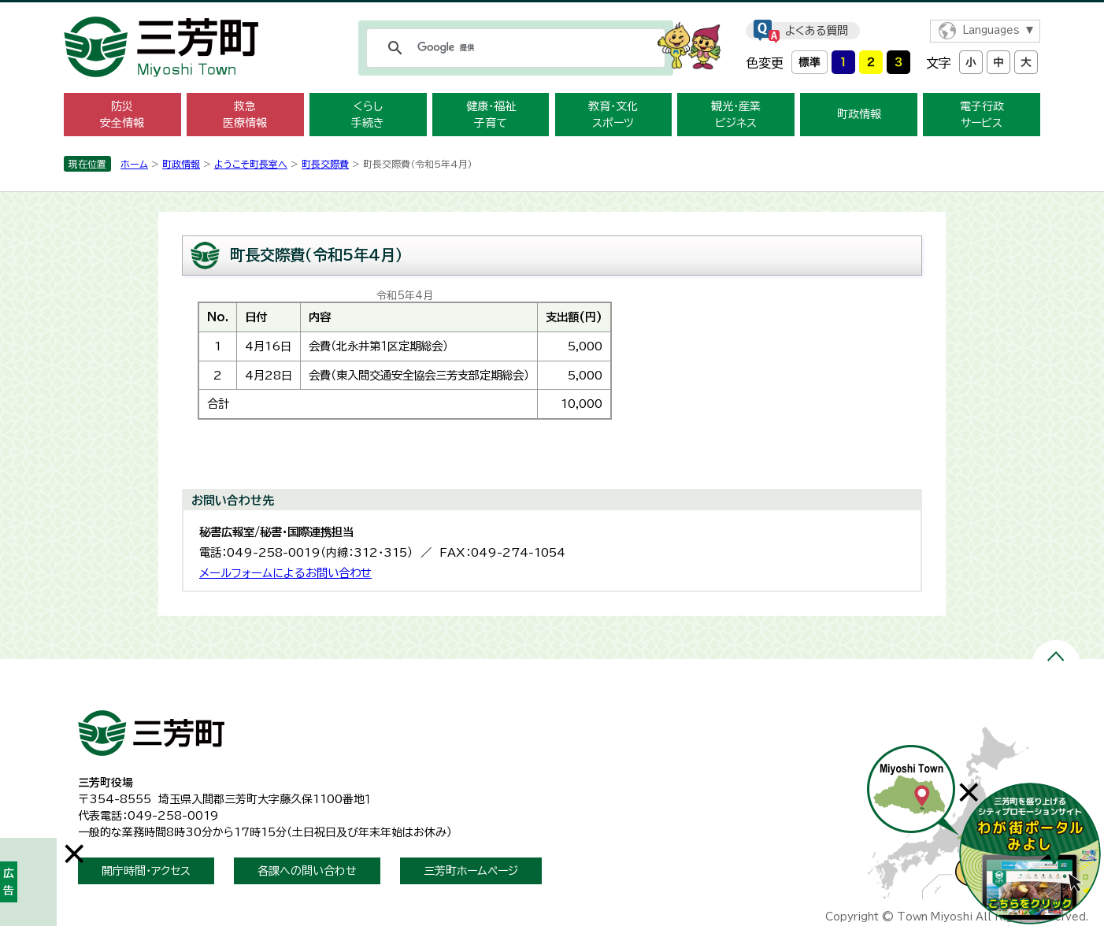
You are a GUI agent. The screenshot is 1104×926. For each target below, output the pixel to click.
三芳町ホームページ (471, 870)
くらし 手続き (367, 114)
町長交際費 (325, 164)
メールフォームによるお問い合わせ (285, 573)
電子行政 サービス (982, 114)
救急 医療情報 (245, 114)
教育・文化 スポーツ (613, 114)
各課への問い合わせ (307, 870)
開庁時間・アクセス (146, 870)
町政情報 (859, 114)
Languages (991, 30)
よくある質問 (816, 30)
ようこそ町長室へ (250, 164)
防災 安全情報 (122, 114)
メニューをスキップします (552, 10)
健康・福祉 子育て (491, 114)
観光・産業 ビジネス (736, 114)
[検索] (513, 48)
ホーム (134, 164)
